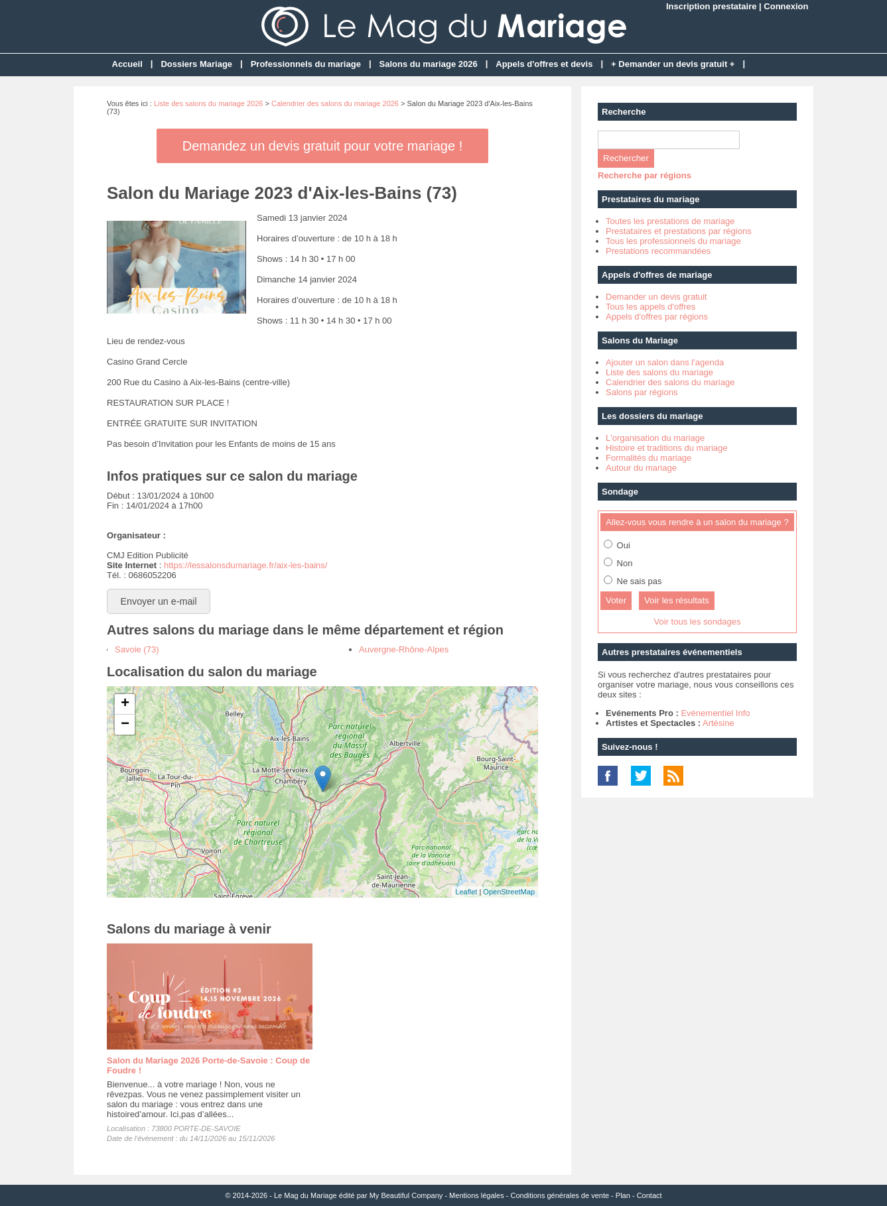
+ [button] (125, 704)
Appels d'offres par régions (657, 317)
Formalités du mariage (648, 458)
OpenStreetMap (509, 892)
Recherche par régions (644, 175)
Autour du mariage (641, 468)
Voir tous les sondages (697, 622)
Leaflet (466, 892)
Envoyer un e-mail (159, 601)
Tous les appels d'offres (650, 307)
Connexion (786, 6)
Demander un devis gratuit (656, 297)
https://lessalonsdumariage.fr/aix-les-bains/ (245, 565)
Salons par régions (641, 392)
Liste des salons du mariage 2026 (208, 103)
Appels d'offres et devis (544, 64)
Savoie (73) (137, 649)
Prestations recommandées (658, 251)
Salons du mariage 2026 (428, 64)
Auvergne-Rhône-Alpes (403, 649)
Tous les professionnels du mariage (673, 241)
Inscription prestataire (711, 6)
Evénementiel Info (715, 713)
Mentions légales (476, 1195)
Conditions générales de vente (559, 1195)
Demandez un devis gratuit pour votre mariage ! (322, 146)
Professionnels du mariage (306, 64)
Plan (623, 1195)
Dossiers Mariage (196, 64)
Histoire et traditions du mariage (667, 448)
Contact (649, 1195)
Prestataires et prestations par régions (679, 231)
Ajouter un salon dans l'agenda (665, 362)
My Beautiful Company (406, 1195)
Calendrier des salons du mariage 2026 (335, 103)
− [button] (125, 725)
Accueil (127, 64)
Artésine (718, 723)
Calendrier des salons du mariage (670, 382)
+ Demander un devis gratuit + (672, 64)
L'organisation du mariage (655, 438)
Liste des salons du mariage (659, 372)
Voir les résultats (676, 600)
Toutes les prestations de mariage (670, 221)
